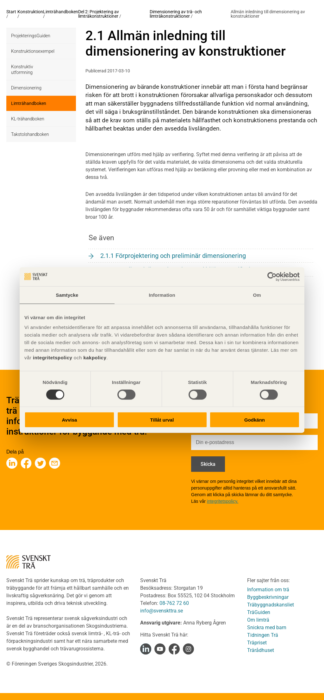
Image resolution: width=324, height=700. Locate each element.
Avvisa (69, 420)
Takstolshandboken (30, 134)
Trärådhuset (260, 650)
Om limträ (258, 620)
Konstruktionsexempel (32, 51)
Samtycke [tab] (67, 294)
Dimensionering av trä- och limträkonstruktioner (176, 14)
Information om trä (268, 590)
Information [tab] (162, 294)
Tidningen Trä (262, 635)
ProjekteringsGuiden (30, 35)
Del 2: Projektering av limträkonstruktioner (98, 14)
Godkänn (254, 420)
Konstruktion (30, 11)
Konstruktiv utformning (22, 69)
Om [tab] (257, 294)
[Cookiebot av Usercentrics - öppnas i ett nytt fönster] (272, 276)
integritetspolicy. (222, 501)
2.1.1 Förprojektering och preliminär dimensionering (173, 255)
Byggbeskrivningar (268, 597)
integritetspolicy (51, 357)
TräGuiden (258, 612)
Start (11, 11)
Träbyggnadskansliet (270, 605)
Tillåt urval (162, 420)
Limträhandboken (60, 11)
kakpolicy (94, 357)
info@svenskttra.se (161, 611)
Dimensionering (26, 87)
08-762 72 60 (174, 603)
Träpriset (257, 643)
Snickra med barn (266, 627)
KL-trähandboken (27, 118)
